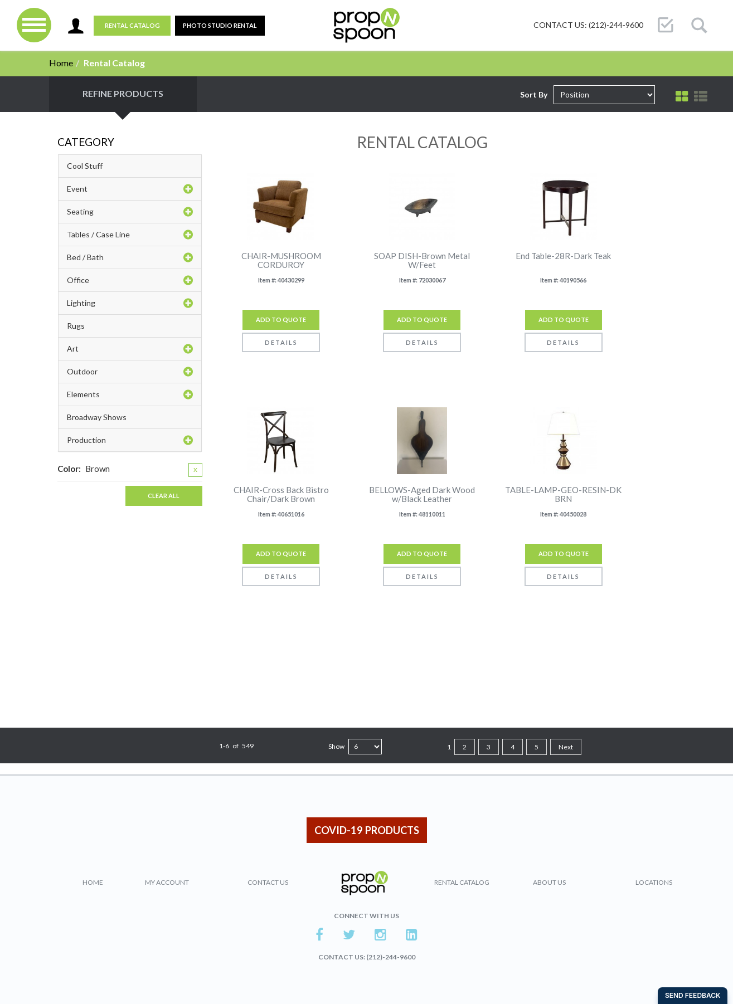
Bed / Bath (130, 257)
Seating (130, 211)
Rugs (76, 325)
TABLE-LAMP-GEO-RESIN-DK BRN (563, 494)
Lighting (130, 303)
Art (130, 348)
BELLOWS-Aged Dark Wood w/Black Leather (422, 494)
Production (130, 440)
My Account (167, 882)
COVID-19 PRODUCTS (366, 830)
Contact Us (267, 882)
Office (130, 280)
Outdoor (130, 371)
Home (61, 62)
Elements (130, 394)
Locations (653, 882)
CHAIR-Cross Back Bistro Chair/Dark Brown (281, 494)
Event (130, 188)
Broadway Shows (97, 417)
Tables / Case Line (130, 234)
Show (336, 746)
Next (566, 747)
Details (281, 342)
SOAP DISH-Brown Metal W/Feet (422, 260)
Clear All (163, 495)
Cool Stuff (85, 165)
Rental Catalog (132, 25)
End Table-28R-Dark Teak (563, 256)
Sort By (533, 94)
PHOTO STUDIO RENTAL (220, 25)
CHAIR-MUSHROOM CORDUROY (281, 260)
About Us (549, 882)
